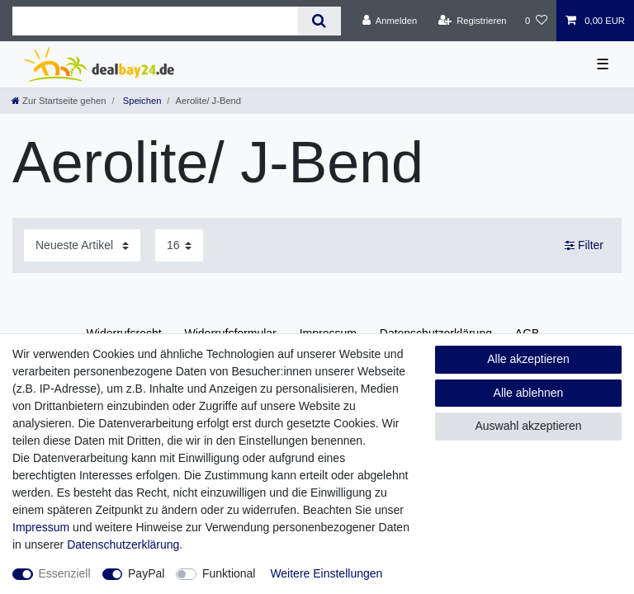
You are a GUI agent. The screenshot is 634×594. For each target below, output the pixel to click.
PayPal (146, 573)
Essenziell (65, 573)
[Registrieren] (471, 20)
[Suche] (319, 21)
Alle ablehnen (529, 392)
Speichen (141, 101)
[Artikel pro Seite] (179, 245)
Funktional (229, 573)
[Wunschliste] (536, 20)
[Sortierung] (82, 245)
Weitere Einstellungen (326, 573)
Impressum (40, 527)
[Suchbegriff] (155, 21)
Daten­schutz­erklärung (123, 544)
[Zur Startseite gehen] (59, 101)
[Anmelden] (390, 20)
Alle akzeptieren (528, 358)
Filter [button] (584, 245)
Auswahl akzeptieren (528, 425)
